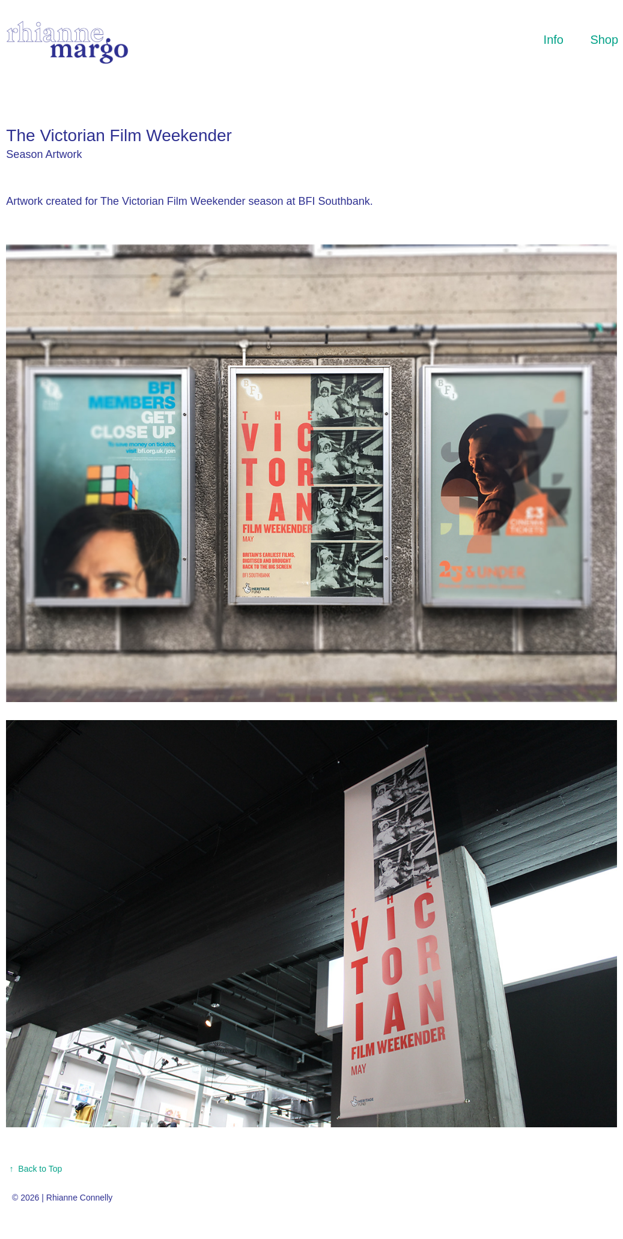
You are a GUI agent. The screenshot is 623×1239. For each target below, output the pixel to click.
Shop (604, 39)
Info (554, 39)
